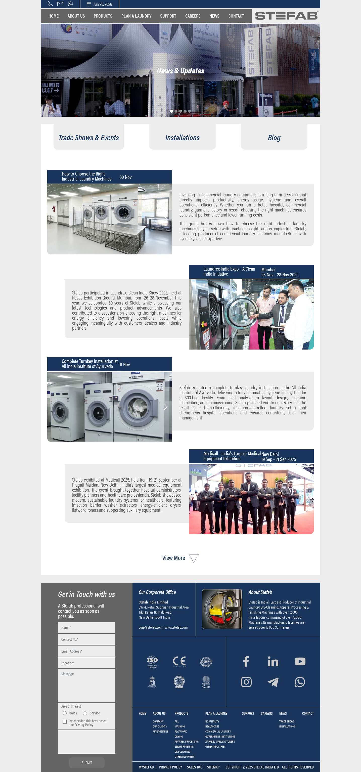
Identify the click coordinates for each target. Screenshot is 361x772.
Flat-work (181, 731)
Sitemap (213, 767)
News (214, 15)
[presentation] (87, 738)
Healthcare (212, 726)
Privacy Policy (170, 767)
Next (165, 219)
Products (103, 15)
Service (95, 712)
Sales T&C (194, 767)
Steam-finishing (184, 746)
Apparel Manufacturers (220, 741)
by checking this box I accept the (88, 722)
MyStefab (146, 767)
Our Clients (160, 726)
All (177, 721)
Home (54, 15)
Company (158, 721)
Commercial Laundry (218, 731)
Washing (180, 726)
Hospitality (212, 721)
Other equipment (185, 756)
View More (180, 557)
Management (160, 731)
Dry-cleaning (182, 751)
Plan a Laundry (136, 15)
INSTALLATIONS (287, 726)
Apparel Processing (187, 741)
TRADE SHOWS (286, 721)
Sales (73, 712)
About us (76, 15)
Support (168, 15)
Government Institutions (220, 736)
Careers (193, 15)
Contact (236, 15)
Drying (179, 736)
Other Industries (215, 746)
